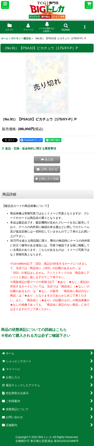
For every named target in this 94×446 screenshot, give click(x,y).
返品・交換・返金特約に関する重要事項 (29, 148)
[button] (5, 5)
